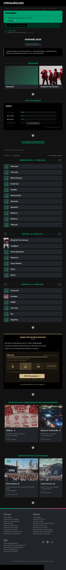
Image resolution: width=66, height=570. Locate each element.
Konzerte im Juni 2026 (40, 527)
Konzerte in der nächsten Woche (43, 523)
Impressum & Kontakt (10, 551)
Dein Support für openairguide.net (15, 545)
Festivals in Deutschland (11, 521)
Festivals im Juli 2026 (11, 529)
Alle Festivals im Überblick (12, 533)
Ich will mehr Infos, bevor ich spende (32, 384)
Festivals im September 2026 (13, 531)
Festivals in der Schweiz (11, 519)
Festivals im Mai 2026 (11, 525)
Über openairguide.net (11, 543)
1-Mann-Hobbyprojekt (34, 343)
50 (38, 366)
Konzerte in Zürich (39, 519)
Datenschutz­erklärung (11, 549)
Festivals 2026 (8, 523)
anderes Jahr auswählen (33, 44)
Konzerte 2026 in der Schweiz (42, 531)
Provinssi (30, 8)
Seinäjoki (11, 20)
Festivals (15, 8)
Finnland (23, 8)
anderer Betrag (51, 366)
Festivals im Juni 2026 (11, 527)
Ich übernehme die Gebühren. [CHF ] (20, 371)
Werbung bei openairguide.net (13, 547)
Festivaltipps (8, 517)
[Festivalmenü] (8, 25)
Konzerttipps (37, 517)
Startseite (8, 8)
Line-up (14, 25)
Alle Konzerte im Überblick (41, 533)
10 (13, 366)
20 (25, 366)
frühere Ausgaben (40, 8)
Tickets (23, 25)
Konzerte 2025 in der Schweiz (42, 529)
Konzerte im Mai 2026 (40, 525)
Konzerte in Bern (38, 521)
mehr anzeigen (33, 123)
